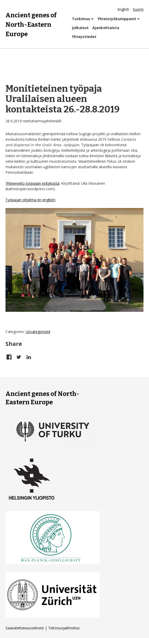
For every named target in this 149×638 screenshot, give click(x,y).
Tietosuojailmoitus (64, 627)
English (123, 9)
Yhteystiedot (84, 36)
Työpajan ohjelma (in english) (30, 199)
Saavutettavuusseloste (24, 627)
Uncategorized (38, 331)
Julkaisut (80, 27)
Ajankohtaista (105, 27)
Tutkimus (81, 18)
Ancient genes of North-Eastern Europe (31, 24)
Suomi (138, 9)
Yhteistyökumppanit (117, 18)
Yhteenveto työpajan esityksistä (32, 183)
